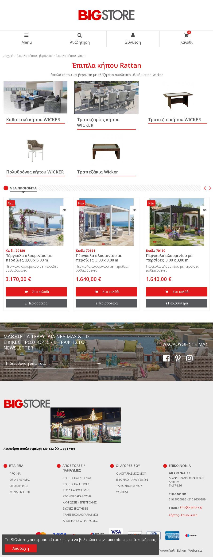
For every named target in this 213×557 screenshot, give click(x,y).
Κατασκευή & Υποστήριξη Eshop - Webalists (171, 550)
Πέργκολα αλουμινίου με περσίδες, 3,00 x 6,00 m (29, 258)
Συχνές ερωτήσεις (75, 509)
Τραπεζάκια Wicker (97, 172)
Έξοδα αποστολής (76, 490)
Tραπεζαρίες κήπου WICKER (98, 122)
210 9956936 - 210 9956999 (187, 499)
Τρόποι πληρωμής (76, 484)
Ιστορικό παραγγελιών (132, 480)
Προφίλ (15, 474)
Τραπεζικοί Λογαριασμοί (80, 515)
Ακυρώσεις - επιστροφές (80, 502)
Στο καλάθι (36, 292)
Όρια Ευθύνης (20, 480)
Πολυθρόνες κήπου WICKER (35, 172)
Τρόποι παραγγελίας (77, 478)
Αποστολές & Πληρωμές (80, 521)
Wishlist (122, 492)
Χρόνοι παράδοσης (77, 496)
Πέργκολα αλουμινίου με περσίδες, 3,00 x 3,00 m (99, 258)
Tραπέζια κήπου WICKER (174, 119)
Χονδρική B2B (20, 492)
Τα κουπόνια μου (129, 486)
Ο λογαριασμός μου (131, 474)
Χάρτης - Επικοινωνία (183, 515)
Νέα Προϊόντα (23, 188)
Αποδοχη (20, 548)
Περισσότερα (36, 303)
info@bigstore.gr (191, 507)
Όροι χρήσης (19, 486)
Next (210, 189)
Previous (205, 189)
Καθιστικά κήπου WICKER (33, 119)
